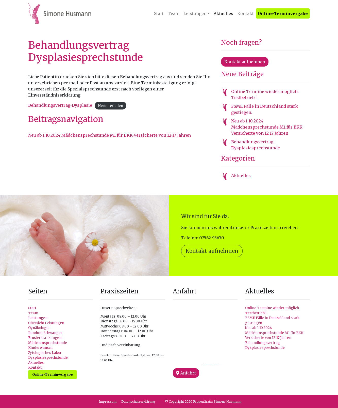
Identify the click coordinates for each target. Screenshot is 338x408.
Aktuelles (223, 13)
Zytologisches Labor (45, 353)
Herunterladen (110, 105)
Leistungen (195, 13)
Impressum (107, 401)
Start (159, 13)
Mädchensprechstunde (47, 343)
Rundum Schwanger (45, 333)
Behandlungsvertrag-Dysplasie (60, 105)
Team (173, 13)
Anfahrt (186, 372)
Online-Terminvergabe (283, 13)
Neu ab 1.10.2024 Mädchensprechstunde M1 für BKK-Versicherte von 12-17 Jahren (109, 135)
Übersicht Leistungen (46, 323)
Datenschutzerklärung (138, 401)
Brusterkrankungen (44, 338)
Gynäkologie (38, 328)
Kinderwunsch (40, 348)
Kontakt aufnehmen (244, 61)
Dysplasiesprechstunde (48, 357)
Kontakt (245, 13)
